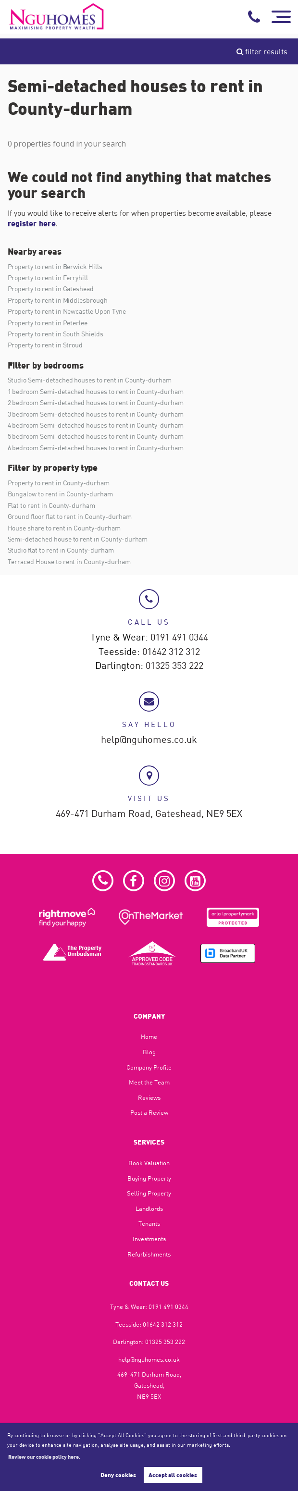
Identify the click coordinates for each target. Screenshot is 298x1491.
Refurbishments (149, 1254)
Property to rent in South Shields (55, 334)
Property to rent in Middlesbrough (58, 300)
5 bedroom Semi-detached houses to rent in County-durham (96, 436)
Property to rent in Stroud (45, 345)
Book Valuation (149, 1163)
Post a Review (149, 1112)
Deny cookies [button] (118, 1474)
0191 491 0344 (179, 637)
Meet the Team (149, 1082)
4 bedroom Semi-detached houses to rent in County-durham (96, 425)
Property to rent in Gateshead (51, 288)
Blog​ (149, 1052)
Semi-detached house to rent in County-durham (78, 539)
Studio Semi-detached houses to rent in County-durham (90, 380)
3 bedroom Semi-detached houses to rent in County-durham (96, 414)
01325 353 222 (174, 666)
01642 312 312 (171, 652)
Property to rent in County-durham (59, 483)
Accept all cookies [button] (173, 1474)
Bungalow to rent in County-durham (60, 494)
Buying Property (149, 1178)
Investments (149, 1239)
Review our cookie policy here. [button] (44, 1456)
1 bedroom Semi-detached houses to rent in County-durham (96, 391)
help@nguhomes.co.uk (149, 740)
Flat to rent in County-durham (52, 505)
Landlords (149, 1208)
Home (149, 1036)
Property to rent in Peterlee (48, 323)
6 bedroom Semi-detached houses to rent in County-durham (96, 448)
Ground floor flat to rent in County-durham (70, 516)
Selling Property (149, 1193)
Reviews (149, 1097)
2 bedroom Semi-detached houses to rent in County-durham (96, 402)
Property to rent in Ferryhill (48, 277)
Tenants (149, 1223)
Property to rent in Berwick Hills (55, 266)
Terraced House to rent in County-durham (69, 561)
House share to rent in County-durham (64, 528)
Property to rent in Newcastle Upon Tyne (67, 311)
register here (32, 223)
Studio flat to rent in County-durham (61, 550)
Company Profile (149, 1067)
